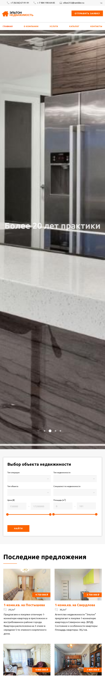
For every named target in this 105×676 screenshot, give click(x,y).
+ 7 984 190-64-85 (44, 3)
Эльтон (21, 14)
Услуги (54, 26)
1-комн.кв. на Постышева (24, 605)
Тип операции (13, 472)
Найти (18, 528)
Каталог (74, 26)
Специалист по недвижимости (66, 486)
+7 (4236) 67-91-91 (18, 3)
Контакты (96, 26)
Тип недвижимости (61, 472)
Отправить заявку (87, 13)
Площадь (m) (59, 500)
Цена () (11, 500)
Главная (8, 26)
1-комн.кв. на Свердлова (75, 605)
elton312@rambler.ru (71, 3)
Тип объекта (12, 486)
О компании (31, 26)
